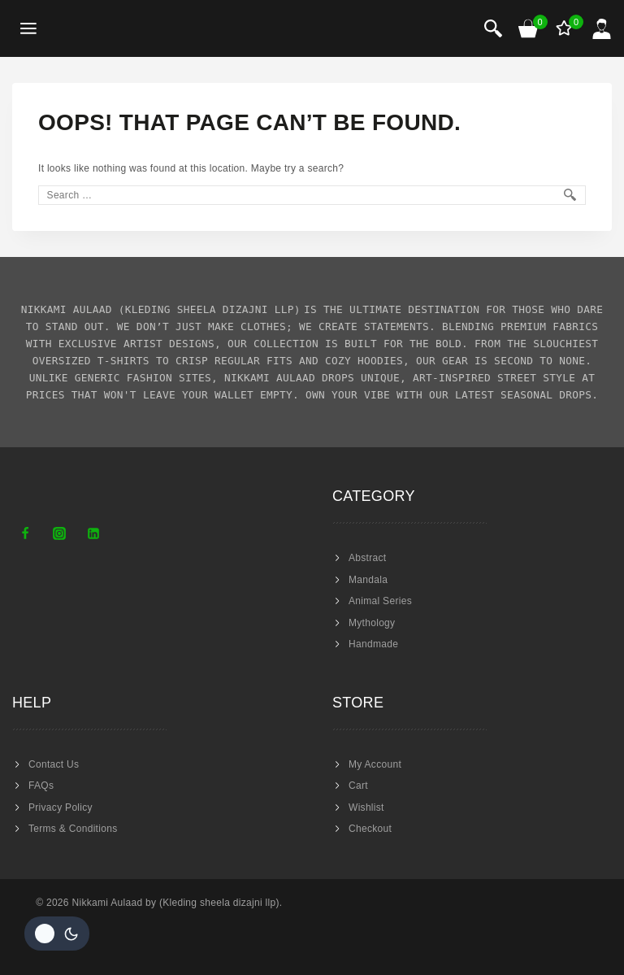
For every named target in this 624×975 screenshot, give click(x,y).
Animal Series (380, 601)
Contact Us (53, 764)
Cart (358, 785)
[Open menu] (29, 29)
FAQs (41, 785)
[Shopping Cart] (529, 28)
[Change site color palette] (56, 933)
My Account (375, 764)
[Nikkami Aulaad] (110, 28)
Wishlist (366, 807)
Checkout (370, 828)
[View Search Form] (493, 28)
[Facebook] (25, 533)
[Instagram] (59, 533)
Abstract (367, 558)
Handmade (373, 644)
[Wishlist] (565, 28)
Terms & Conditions (72, 828)
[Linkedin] (93, 533)
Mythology (372, 623)
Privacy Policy (60, 807)
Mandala (368, 579)
